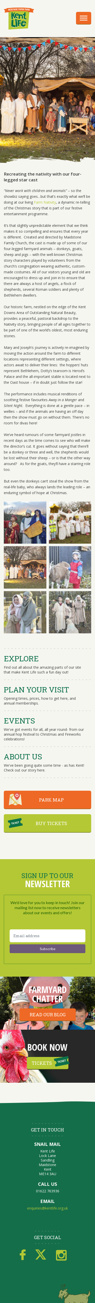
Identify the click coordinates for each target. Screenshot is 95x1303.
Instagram (61, 1255)
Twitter (40, 1255)
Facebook (23, 1255)
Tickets (42, 1063)
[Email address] (47, 935)
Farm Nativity (45, 202)
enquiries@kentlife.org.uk (47, 1208)
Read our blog (48, 1014)
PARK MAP (51, 800)
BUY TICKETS (51, 823)
